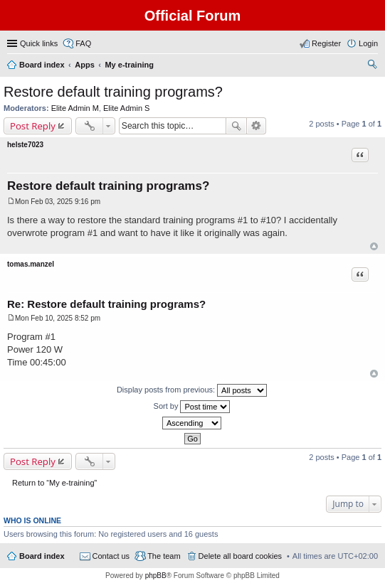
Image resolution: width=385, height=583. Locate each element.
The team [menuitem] (163, 556)
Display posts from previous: (192, 390)
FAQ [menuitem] (83, 43)
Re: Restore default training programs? (106, 304)
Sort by (192, 406)
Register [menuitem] (326, 43)
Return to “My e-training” (54, 482)
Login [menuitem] (368, 43)
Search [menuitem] (372, 66)
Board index (42, 556)
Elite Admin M (75, 108)
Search (236, 125)
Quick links (39, 43)
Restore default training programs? (113, 92)
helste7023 (25, 145)
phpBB (156, 575)
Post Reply (33, 125)
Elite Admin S (126, 108)
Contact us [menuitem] (111, 556)
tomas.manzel (30, 264)
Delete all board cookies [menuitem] (240, 556)
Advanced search (256, 125)
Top (374, 246)
